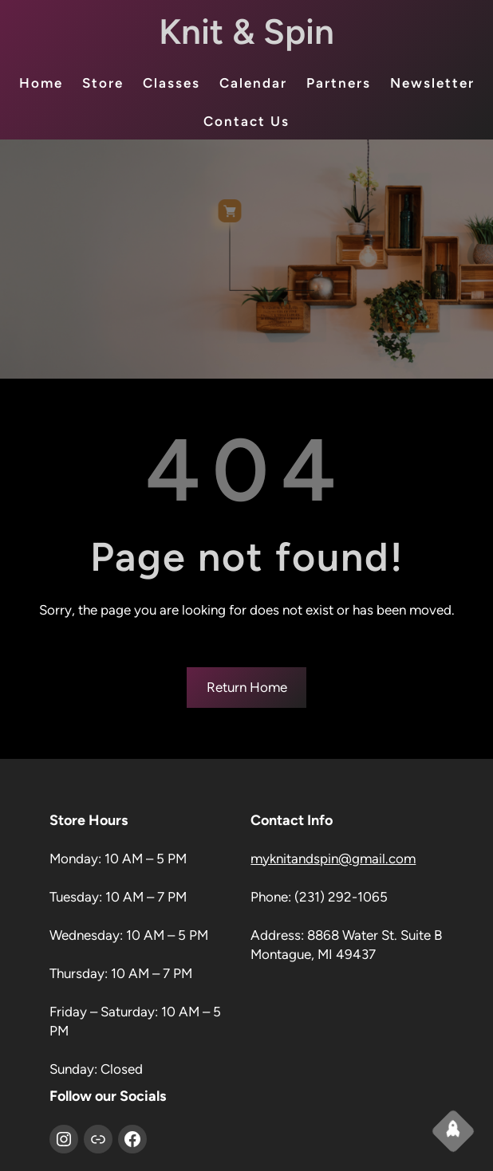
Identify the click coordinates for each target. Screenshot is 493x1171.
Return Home (247, 687)
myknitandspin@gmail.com (333, 858)
